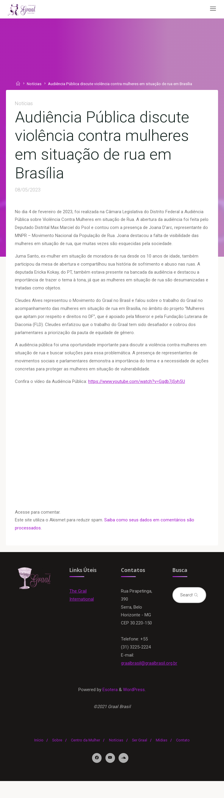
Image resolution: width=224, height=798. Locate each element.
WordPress (134, 706)
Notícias (34, 83)
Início (38, 757)
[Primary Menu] (211, 9)
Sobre (57, 757)
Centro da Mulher (85, 757)
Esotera (109, 706)
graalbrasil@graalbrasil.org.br (149, 679)
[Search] (195, 602)
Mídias (161, 757)
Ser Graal (139, 757)
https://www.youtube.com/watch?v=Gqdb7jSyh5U (136, 386)
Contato (183, 757)
